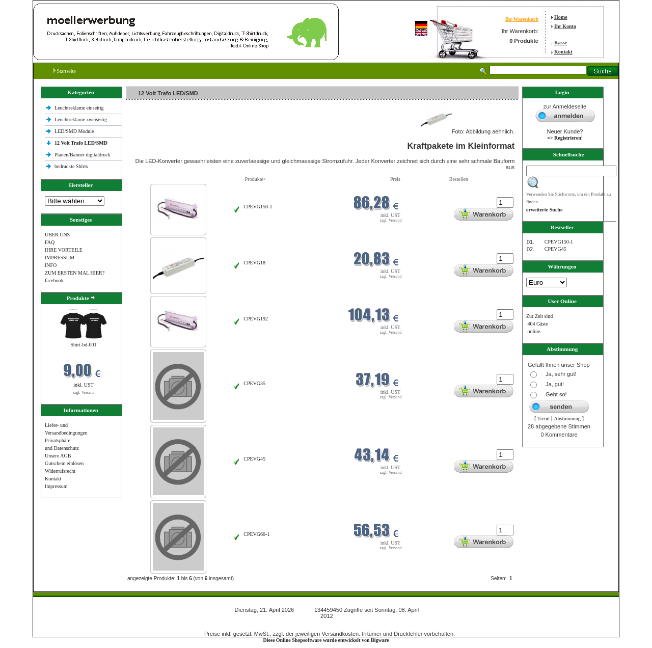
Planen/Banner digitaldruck (83, 154)
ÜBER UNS (57, 234)
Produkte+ (255, 179)
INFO (51, 265)
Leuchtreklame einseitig (80, 108)
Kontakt (563, 52)
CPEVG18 (254, 262)
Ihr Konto (565, 26)
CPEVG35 (254, 383)
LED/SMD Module (74, 131)
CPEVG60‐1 (256, 534)
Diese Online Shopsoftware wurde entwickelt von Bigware (326, 640)
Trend (543, 418)
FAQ (50, 242)
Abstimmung (567, 418)
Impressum (56, 486)
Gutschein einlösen (64, 463)
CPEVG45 (254, 459)
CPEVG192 (255, 318)
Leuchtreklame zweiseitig (81, 119)
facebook (54, 280)
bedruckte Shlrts (71, 166)
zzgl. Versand (84, 392)
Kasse (560, 42)
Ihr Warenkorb (521, 19)
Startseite (64, 71)
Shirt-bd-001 (83, 344)
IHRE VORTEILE (64, 250)
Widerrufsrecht (60, 471)
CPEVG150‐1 (257, 206)
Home (560, 17)
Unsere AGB (58, 455)
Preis (395, 179)
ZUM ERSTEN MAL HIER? (74, 273)
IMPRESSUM (59, 257)
